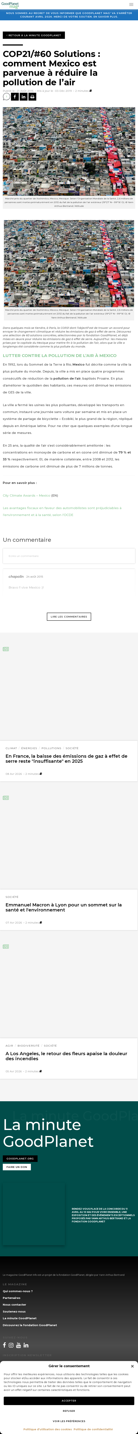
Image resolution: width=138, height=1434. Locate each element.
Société (72, 748)
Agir (9, 1045)
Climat (11, 748)
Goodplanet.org (20, 1158)
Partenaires (11, 1298)
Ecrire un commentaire (24, 556)
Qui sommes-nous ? (18, 1291)
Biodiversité (28, 1045)
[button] (132, 1366)
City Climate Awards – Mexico (26, 495)
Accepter (69, 1400)
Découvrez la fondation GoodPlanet (30, 1325)
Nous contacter (14, 1304)
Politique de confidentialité (93, 1429)
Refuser (69, 1411)
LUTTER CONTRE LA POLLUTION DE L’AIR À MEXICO (60, 355)
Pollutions (51, 748)
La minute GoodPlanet (19, 1318)
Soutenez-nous (14, 1311)
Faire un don (17, 1166)
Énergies (29, 748)
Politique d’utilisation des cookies (47, 1429)
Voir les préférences (69, 1421)
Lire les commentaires (69, 616)
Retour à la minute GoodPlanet (34, 35)
